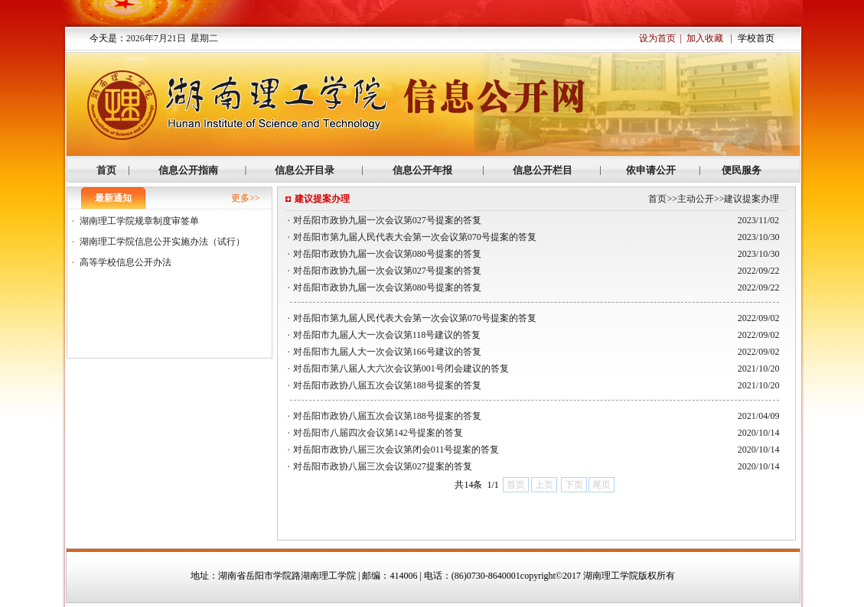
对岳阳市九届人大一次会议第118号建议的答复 (387, 334)
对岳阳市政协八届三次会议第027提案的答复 (382, 466)
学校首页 (756, 38)
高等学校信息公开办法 (125, 262)
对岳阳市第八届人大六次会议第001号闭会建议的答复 (401, 368)
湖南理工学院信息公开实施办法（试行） (162, 241)
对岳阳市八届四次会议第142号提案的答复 (378, 432)
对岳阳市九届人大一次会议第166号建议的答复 (387, 351)
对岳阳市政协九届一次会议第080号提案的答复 (387, 253)
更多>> (245, 198)
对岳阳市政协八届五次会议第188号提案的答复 (387, 385)
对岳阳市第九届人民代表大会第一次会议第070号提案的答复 (414, 237)
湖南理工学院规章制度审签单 (139, 221)
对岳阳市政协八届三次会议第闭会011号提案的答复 (396, 449)
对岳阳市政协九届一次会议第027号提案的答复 (387, 220)
